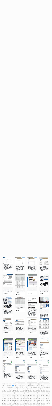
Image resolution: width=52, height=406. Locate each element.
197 (44, 392)
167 (44, 390)
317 (44, 398)
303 (21, 398)
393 (21, 403)
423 (21, 405)
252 (36, 395)
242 (20, 395)
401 (34, 403)
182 (20, 392)
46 (11, 385)
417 (12, 405)
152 (20, 390)
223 (38, 393)
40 (3, 385)
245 (25, 395)
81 (8, 387)
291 (2, 398)
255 (41, 395)
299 (15, 398)
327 (12, 400)
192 (36, 392)
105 (41, 387)
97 (29, 387)
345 (41, 400)
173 (5, 392)
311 (34, 398)
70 (42, 385)
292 (4, 398)
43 (7, 385)
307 (28, 398)
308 (30, 398)
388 (13, 403)
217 (28, 393)
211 (18, 393)
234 (7, 395)
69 (41, 385)
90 (20, 387)
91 (21, 387)
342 (36, 400)
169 (47, 390)
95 (26, 387)
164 (39, 390)
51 (18, 385)
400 (33, 403)
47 (12, 385)
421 (18, 405)
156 (26, 390)
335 (25, 400)
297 (12, 398)
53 (20, 385)
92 (22, 387)
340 (33, 400)
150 (17, 390)
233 (5, 395)
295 (8, 398)
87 (16, 387)
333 (21, 400)
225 (41, 393)
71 (43, 385)
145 (8, 390)
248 (30, 395)
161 (34, 390)
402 (36, 403)
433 (38, 405)
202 (4, 393)
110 (49, 387)
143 (5, 390)
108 (46, 387)
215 (25, 393)
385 (8, 403)
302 (20, 398)
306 (26, 398)
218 (30, 393)
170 (49, 390)
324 (7, 400)
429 (31, 405)
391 (18, 403)
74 (47, 385)
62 (32, 385)
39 (2, 385)
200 (49, 392)
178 (13, 392)
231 (2, 395)
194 (39, 392)
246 (26, 395)
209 (15, 393)
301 (18, 398)
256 (43, 395)
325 (8, 400)
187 (28, 392)
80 (7, 387)
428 (30, 405)
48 (14, 385)
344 (39, 400)
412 (4, 405)
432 (36, 405)
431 (34, 405)
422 (20, 405)
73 (46, 385)
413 (5, 405)
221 (34, 393)
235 (8, 395)
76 (2, 387)
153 (21, 390)
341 (34, 400)
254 (39, 395)
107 (44, 387)
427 (28, 405)
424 (23, 405)
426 (26, 405)
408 (46, 403)
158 (30, 390)
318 (46, 398)
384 (7, 403)
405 (41, 403)
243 (21, 395)
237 (12, 395)
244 (23, 395)
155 (25, 390)
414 (7, 405)
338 (30, 400)
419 (15, 405)
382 (4, 403)
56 (24, 385)
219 (31, 393)
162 (36, 390)
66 (37, 385)
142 (4, 390)
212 (20, 393)
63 (33, 385)
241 (18, 395)
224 (39, 393)
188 (30, 392)
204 (7, 393)
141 (2, 390)
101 (34, 387)
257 (44, 395)
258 (46, 395)
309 (31, 398)
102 (36, 387)
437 (44, 405)
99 (31, 387)
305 (25, 398)
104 (39, 387)
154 (23, 390)
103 (38, 387)
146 (10, 390)
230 (49, 393)
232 (4, 395)
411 (2, 405)
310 (33, 398)
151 (18, 390)
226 (43, 393)
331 (18, 400)
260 (49, 395)
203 (5, 393)
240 (17, 395)
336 (26, 400)
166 (43, 390)
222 (36, 393)
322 (4, 400)
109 (47, 387)
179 (15, 392)
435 (41, 405)
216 (26, 393)
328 (13, 400)
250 (33, 395)
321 (2, 400)
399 (31, 403)
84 (12, 387)
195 (41, 392)
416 (10, 405)
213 (21, 393)
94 (25, 387)
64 (34, 385)
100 (33, 387)
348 (46, 400)
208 (13, 393)
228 (46, 393)
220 (33, 393)
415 (8, 405)
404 (39, 403)
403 (38, 403)
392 (20, 403)
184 (23, 392)
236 (10, 395)
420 (17, 405)
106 (42, 387)
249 (31, 395)
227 (44, 393)
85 (13, 387)
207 (12, 393)
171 (2, 392)
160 (33, 390)
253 (38, 395)
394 (23, 403)
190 (33, 392)
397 (28, 403)
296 (10, 398)
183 (21, 392)
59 (28, 385)
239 (15, 395)
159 (31, 390)
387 (12, 403)
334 (23, 400)
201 (2, 393)
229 (47, 393)
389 (15, 403)
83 (11, 387)
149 (15, 390)
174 (7, 392)
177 (12, 392)
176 (10, 392)
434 (39, 405)
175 (8, 392)
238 (13, 395)
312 (36, 398)
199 (47, 392)
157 (28, 390)
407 (44, 403)
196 (43, 392)
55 (23, 385)
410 (49, 403)
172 (4, 392)
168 (46, 390)
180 (17, 392)
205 (8, 393)
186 (26, 392)
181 (18, 392)
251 (34, 395)
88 (17, 387)
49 (15, 385)
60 (29, 385)
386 (10, 403)
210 (17, 393)
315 (41, 398)
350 (49, 400)
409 (47, 403)
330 (17, 400)
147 (12, 390)
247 (28, 395)
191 (34, 392)
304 (23, 398)
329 (15, 400)
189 (31, 392)
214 (23, 393)
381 (2, 403)
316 (43, 398)
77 (3, 387)
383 (5, 403)
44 (8, 385)
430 (33, 405)
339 (31, 400)
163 (38, 390)
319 (47, 398)
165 (41, 390)
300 (17, 398)
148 (13, 390)
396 (26, 403)
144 (7, 390)
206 (10, 393)
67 (38, 385)
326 (10, 400)
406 (43, 403)
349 (47, 400)
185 (25, 392)
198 (46, 392)
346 (43, 400)
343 (38, 400)
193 (38, 392)
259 (47, 395)
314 (39, 398)
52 (19, 385)
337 (28, 400)
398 (30, 403)
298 (13, 398)
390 (17, 403)
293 (5, 398)
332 (20, 400)
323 (5, 400)
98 (30, 387)
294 (7, 398)
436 (43, 405)
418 (13, 405)
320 (49, 398)
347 (44, 400)
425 (25, 405)
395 (25, 403)
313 (38, 398)
